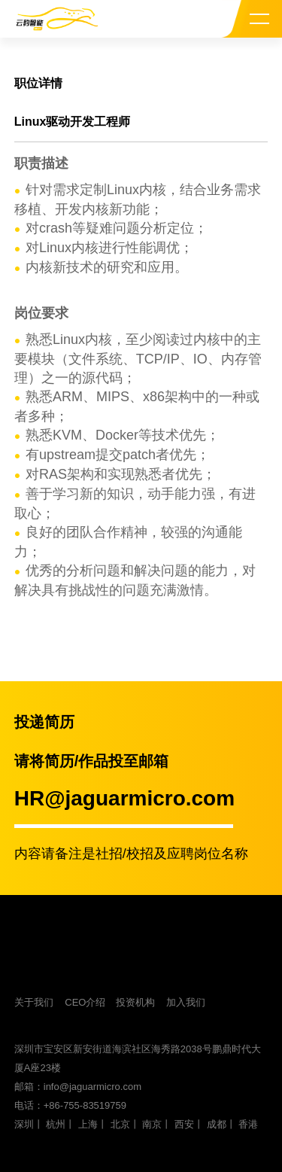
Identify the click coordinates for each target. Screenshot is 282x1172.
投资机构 (135, 1002)
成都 (216, 1124)
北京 (120, 1124)
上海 (88, 1124)
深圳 (24, 1124)
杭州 (55, 1124)
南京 (152, 1124)
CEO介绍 (85, 1002)
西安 (184, 1124)
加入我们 (185, 1002)
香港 (248, 1124)
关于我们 (33, 1002)
